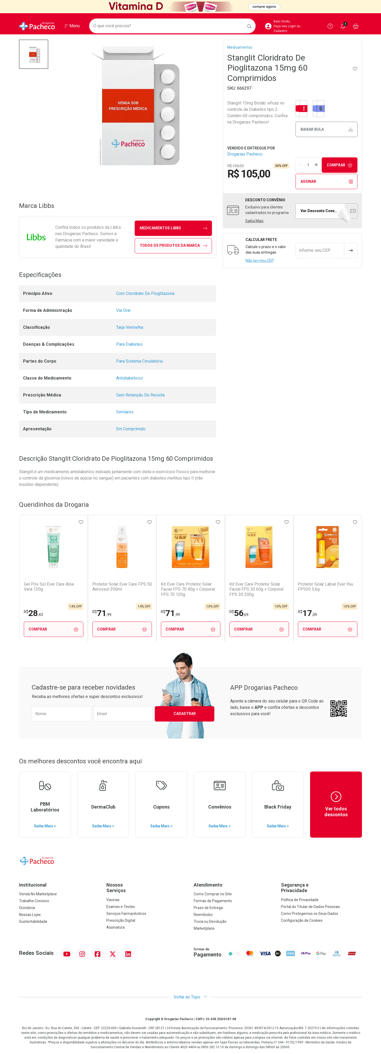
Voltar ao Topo (191, 997)
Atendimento (208, 885)
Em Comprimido (131, 428)
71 (101, 613)
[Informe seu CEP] (320, 250)
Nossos (146, 888)
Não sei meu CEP (260, 260)
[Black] (190, 7)
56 (238, 613)
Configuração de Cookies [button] (302, 921)
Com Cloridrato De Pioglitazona (145, 293)
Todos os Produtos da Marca (173, 245)
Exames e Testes (120, 907)
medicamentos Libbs (173, 228)
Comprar (340, 165)
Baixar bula (327, 129)
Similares (125, 411)
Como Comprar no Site (213, 894)
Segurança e (321, 888)
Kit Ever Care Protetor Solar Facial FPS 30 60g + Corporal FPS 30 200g (256, 589)
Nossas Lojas (30, 915)
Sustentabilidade (33, 922)
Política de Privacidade (300, 900)
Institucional (33, 885)
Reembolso (203, 915)
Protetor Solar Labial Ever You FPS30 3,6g (325, 587)
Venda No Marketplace (38, 894)
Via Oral (123, 310)
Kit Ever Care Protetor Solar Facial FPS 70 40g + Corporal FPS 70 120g (188, 589)
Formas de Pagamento (213, 901)
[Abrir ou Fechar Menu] (72, 26)
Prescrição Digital (120, 921)
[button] (33, 54)
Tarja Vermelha (129, 327)
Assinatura (115, 927)
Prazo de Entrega (208, 908)
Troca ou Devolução (210, 922)
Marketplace (204, 929)
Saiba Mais (254, 221)
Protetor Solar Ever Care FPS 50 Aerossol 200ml (122, 587)
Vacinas (113, 900)
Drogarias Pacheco (244, 154)
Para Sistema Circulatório (139, 361)
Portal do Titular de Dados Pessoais (310, 907)
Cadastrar (185, 714)
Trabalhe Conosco (34, 901)
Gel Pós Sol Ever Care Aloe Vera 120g (49, 587)
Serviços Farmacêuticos (126, 914)
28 (33, 613)
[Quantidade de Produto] (308, 165)
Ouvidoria (27, 908)
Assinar (327, 181)
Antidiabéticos (129, 378)
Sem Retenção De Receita (140, 395)
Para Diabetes (129, 344)
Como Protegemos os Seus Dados (309, 914)
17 (307, 613)
